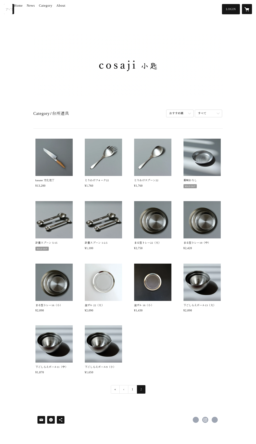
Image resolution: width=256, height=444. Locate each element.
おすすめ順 (176, 113)
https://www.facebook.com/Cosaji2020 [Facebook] (196, 420)
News (43, 8)
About (73, 8)
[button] (231, 9)
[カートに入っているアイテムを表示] (247, 9)
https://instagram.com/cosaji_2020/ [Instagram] (205, 420)
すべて (202, 113)
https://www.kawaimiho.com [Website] (215, 420)
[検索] (9, 9)
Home (30, 8)
